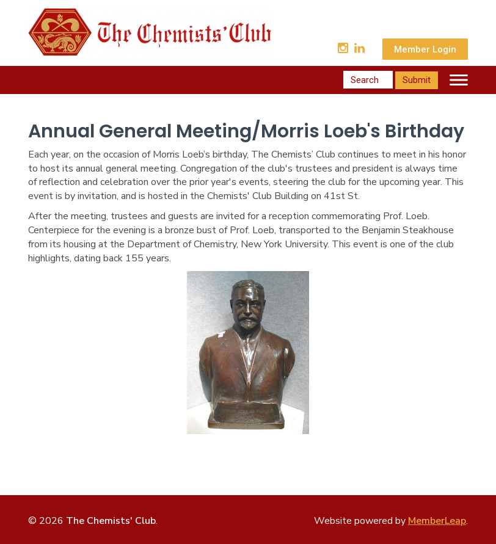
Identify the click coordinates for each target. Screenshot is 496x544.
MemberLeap (437, 521)
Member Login (425, 49)
